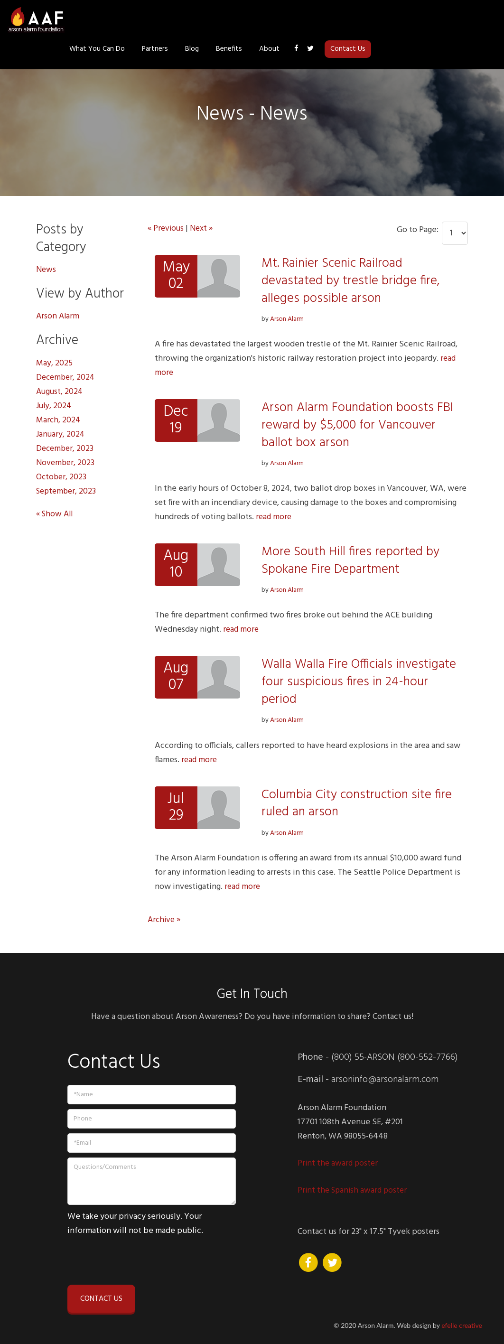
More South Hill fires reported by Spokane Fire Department (351, 560)
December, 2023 (66, 449)
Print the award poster (340, 1163)
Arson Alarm (287, 319)
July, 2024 (54, 406)
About (395, 20)
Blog (318, 20)
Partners (281, 20)
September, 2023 (67, 491)
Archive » (165, 920)
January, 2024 (61, 434)
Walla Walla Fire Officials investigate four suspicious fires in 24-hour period (360, 681)
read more (274, 517)
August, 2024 (60, 392)
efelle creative (461, 1325)
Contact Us (473, 20)
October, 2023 (62, 477)
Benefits (355, 20)
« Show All (55, 514)
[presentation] (139, 1259)
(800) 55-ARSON (363, 1057)
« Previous (167, 228)
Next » (204, 228)
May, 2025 (54, 363)
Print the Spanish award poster (354, 1190)
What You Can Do (223, 20)
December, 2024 (66, 377)
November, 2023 (66, 463)
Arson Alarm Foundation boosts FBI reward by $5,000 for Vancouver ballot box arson (358, 425)
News (46, 270)
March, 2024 (58, 420)
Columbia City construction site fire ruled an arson (358, 803)
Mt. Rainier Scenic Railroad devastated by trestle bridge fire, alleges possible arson (351, 280)
